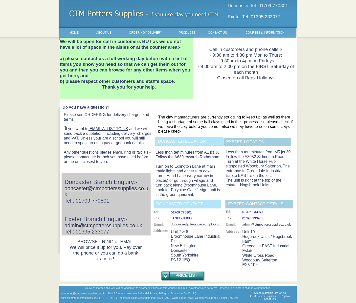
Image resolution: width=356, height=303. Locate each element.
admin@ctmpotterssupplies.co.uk (81, 297)
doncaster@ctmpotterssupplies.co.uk (83, 293)
